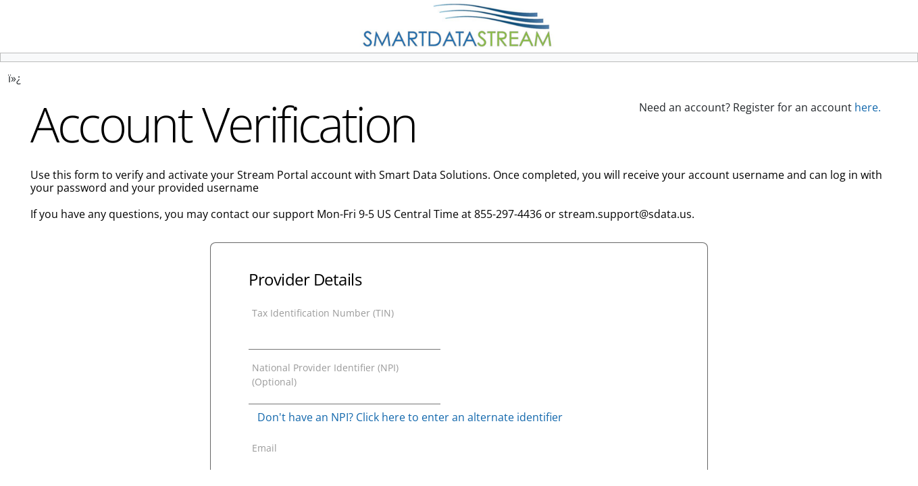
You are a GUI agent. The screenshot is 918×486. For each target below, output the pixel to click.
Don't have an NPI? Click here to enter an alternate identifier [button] (410, 417)
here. (868, 107)
